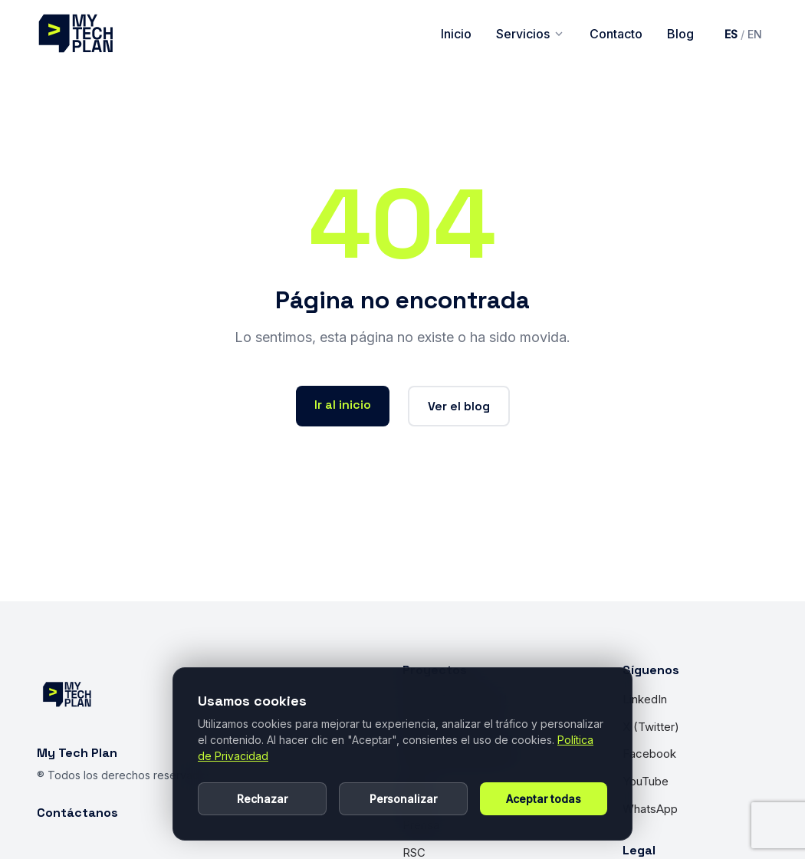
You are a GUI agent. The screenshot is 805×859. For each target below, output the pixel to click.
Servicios (530, 34)
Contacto (616, 34)
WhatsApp (650, 808)
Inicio (456, 34)
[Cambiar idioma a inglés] (743, 34)
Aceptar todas (543, 798)
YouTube (646, 781)
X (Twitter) (651, 726)
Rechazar (262, 798)
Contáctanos (77, 813)
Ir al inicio (342, 405)
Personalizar (403, 798)
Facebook (649, 753)
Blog (680, 34)
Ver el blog (459, 406)
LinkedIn (645, 699)
